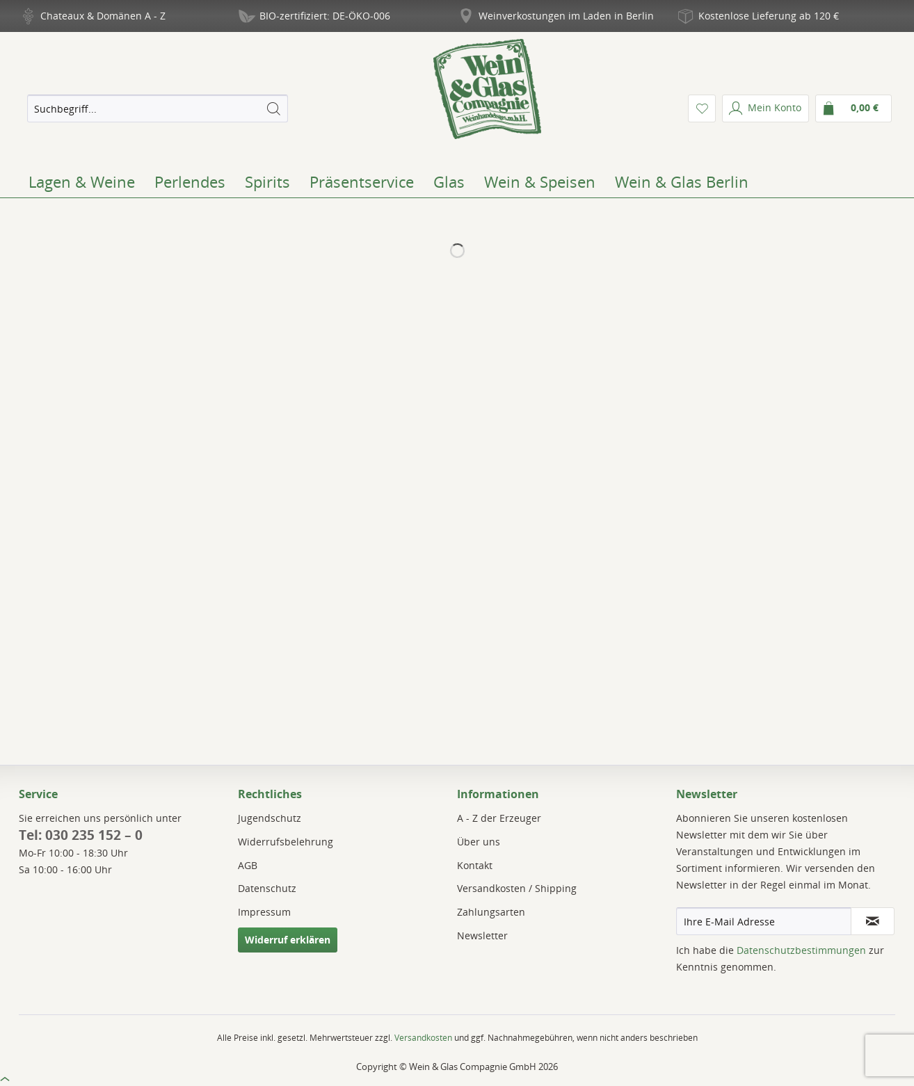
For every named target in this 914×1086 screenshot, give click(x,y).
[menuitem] (157, 108)
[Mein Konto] (765, 108)
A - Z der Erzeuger (499, 818)
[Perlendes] (190, 181)
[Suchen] (273, 108)
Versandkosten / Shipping (517, 888)
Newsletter (482, 935)
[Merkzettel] (702, 108)
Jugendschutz (269, 818)
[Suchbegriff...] (157, 108)
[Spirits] (267, 181)
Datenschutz (267, 888)
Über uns (478, 841)
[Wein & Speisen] (539, 181)
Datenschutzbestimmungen (801, 950)
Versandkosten (423, 1038)
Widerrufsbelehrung (285, 841)
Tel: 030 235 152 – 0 (81, 835)
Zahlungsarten (491, 911)
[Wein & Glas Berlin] (681, 181)
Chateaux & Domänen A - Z (103, 15)
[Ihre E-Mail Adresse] (763, 921)
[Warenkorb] (853, 108)
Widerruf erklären (287, 939)
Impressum (264, 911)
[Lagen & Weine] (82, 181)
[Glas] (449, 181)
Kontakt (474, 865)
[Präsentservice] (362, 181)
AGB (247, 865)
